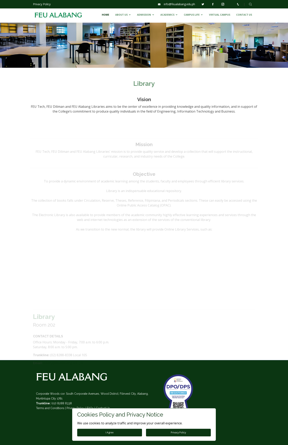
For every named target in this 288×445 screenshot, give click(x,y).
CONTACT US (244, 14)
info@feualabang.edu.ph (179, 4)
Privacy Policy (42, 4)
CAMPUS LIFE (192, 14)
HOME (105, 14)
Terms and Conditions (50, 408)
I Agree (110, 432)
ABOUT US (121, 14)
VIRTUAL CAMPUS (219, 14)
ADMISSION (144, 14)
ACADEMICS (167, 14)
